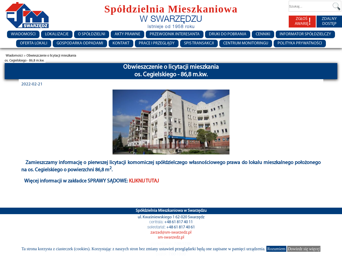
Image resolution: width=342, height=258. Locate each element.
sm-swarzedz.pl (171, 237)
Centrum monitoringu (245, 43)
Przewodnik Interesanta (175, 34)
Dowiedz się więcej (304, 249)
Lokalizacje (57, 34)
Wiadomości (23, 34)
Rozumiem (276, 249)
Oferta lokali (33, 43)
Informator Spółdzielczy (305, 34)
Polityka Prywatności (300, 43)
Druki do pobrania (227, 34)
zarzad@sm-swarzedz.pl (171, 232)
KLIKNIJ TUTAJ (144, 181)
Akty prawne (127, 34)
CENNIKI (263, 34)
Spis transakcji (199, 43)
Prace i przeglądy (157, 43)
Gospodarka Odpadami (80, 43)
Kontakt (121, 43)
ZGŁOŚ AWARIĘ (303, 21)
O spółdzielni (91, 34)
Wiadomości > (16, 55)
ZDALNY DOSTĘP (329, 21)
